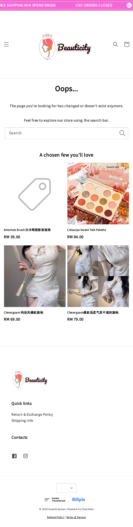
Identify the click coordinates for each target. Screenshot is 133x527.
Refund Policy (55, 517)
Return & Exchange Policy (32, 414)
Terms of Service (76, 517)
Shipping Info (22, 420)
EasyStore (87, 509)
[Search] (122, 133)
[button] (6, 44)
